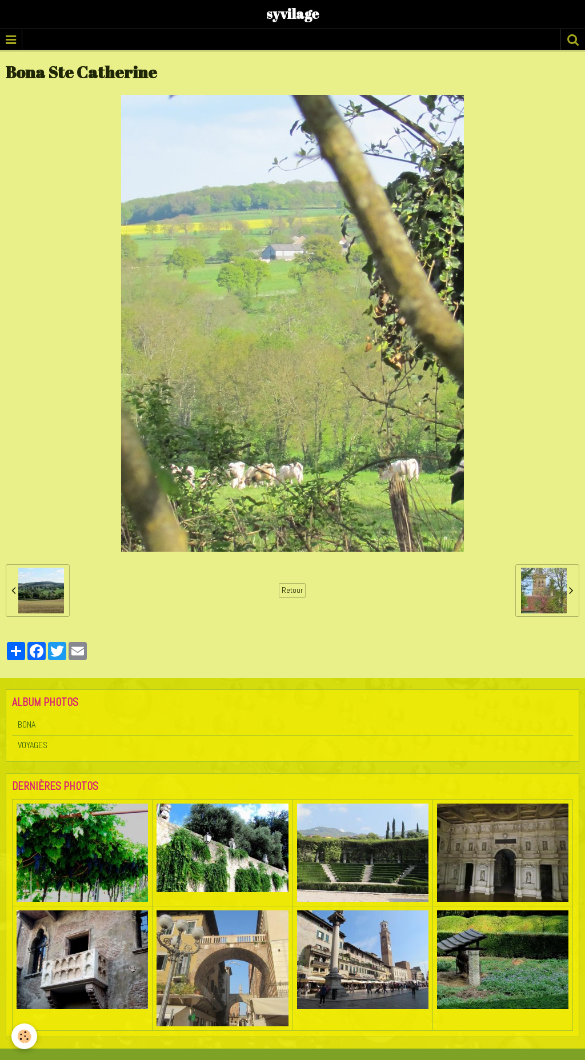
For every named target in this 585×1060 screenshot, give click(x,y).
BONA (26, 724)
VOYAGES (32, 745)
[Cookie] (24, 1036)
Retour (292, 590)
